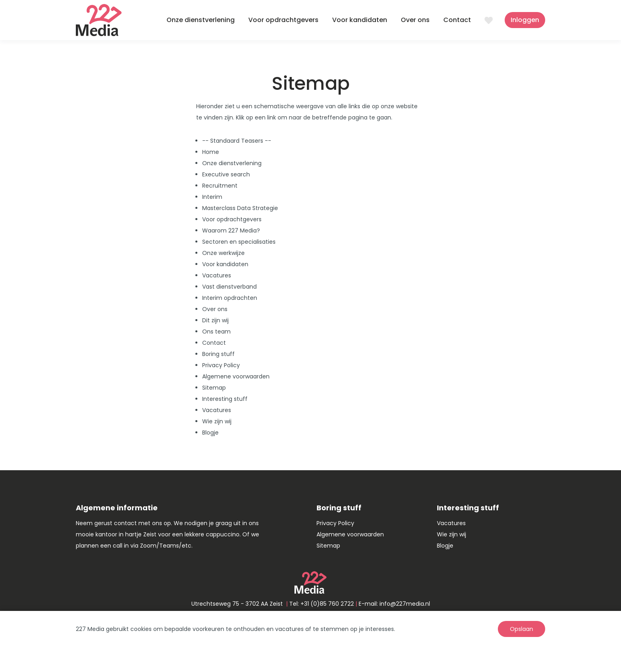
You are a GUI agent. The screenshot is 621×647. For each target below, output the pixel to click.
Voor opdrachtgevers (283, 19)
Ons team (216, 332)
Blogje (210, 433)
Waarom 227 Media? (231, 230)
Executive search (226, 174)
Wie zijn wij (216, 421)
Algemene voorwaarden (236, 376)
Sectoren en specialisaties (239, 242)
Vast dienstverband (229, 287)
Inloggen (525, 19)
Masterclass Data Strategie (240, 208)
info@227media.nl (405, 604)
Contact (457, 19)
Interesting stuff (225, 399)
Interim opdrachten (229, 298)
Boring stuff (218, 354)
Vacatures (216, 275)
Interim (212, 197)
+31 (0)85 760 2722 (327, 604)
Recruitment (219, 186)
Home (210, 152)
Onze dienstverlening (200, 19)
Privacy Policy (221, 365)
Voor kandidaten (359, 19)
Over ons (415, 19)
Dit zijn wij (215, 320)
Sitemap (214, 388)
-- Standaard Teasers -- (236, 141)
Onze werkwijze (223, 253)
